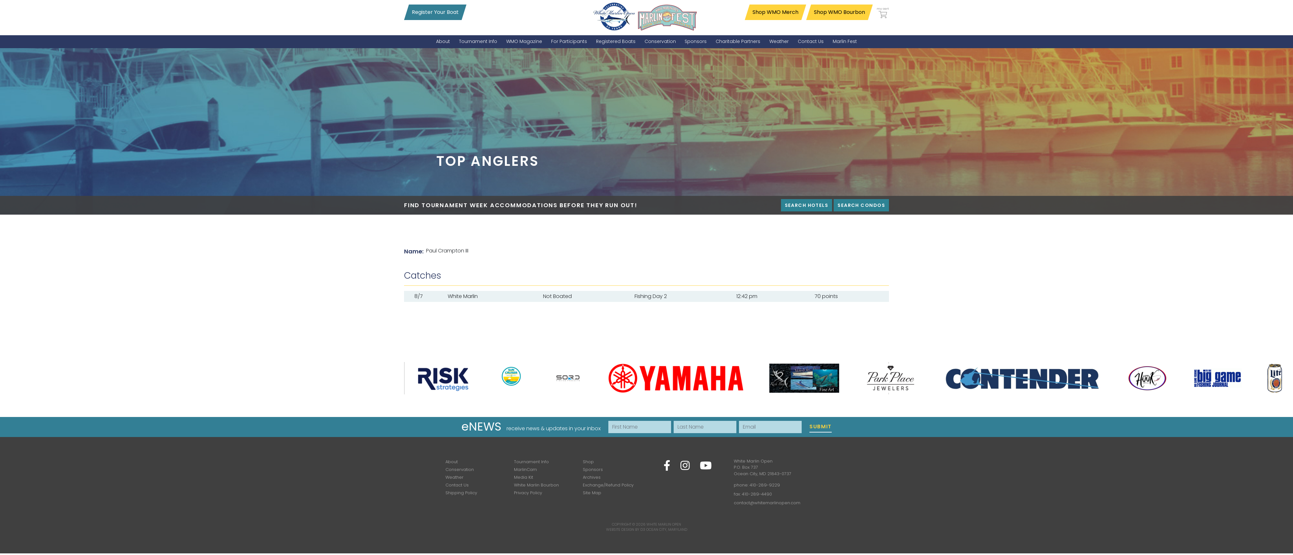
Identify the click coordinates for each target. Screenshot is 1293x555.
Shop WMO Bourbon (839, 12)
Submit (820, 426)
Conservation (459, 469)
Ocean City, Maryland (666, 529)
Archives (592, 477)
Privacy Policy (528, 493)
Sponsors (593, 469)
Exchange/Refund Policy (608, 485)
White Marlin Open (663, 524)
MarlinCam (525, 469)
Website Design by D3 (625, 529)
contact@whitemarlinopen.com (767, 503)
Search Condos (861, 205)
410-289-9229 (765, 485)
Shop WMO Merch (775, 12)
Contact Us (457, 485)
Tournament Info (531, 462)
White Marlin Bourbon (536, 485)
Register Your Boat (435, 12)
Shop (588, 462)
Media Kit (523, 477)
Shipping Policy (461, 493)
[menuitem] (443, 41)
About (451, 462)
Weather (454, 477)
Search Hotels (806, 205)
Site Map (592, 493)
